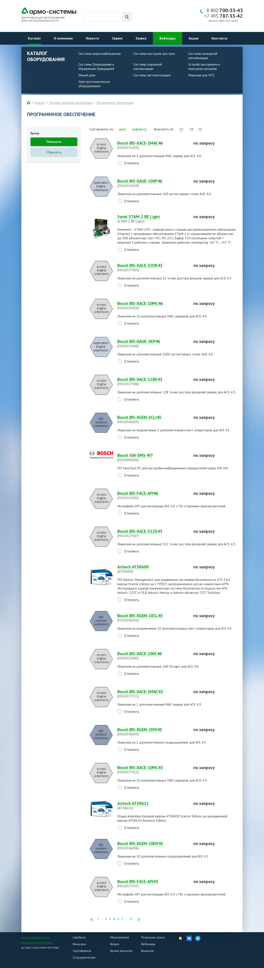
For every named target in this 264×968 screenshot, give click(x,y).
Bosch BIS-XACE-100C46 (152, 656)
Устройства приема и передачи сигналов (204, 66)
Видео (114, 944)
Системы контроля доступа (154, 53)
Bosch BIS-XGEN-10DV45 (152, 846)
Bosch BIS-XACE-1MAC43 (152, 694)
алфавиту (139, 129)
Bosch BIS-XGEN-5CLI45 (152, 419)
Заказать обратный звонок (223, 20)
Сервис (117, 38)
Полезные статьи (153, 937)
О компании (63, 38)
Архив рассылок (121, 951)
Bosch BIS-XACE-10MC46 (152, 306)
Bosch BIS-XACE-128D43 (152, 381)
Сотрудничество (84, 957)
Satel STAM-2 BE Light (152, 219)
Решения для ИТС (201, 75)
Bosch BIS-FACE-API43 (152, 884)
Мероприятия (119, 937)
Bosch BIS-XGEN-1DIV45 (152, 732)
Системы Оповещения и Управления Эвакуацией (96, 66)
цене (122, 129)
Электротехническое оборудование (94, 83)
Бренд (34, 133)
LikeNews (79, 937)
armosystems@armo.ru (35, 937)
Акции (194, 38)
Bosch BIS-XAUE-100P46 (152, 183)
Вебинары (167, 38)
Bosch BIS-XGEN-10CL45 (152, 618)
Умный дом (86, 75)
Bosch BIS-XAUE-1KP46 (152, 343)
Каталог (34, 38)
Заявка (141, 38)
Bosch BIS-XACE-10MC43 (152, 770)
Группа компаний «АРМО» (37, 942)
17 (131, 919)
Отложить (131, 163)
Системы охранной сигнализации (147, 66)
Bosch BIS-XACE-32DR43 (152, 268)
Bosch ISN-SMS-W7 (152, 457)
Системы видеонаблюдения (99, 53)
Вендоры (79, 944)
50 (200, 129)
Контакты (219, 38)
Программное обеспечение (115, 103)
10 (181, 129)
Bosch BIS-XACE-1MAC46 (152, 145)
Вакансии (147, 951)
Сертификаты (82, 951)
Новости (92, 38)
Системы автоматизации (152, 75)
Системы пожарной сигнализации (202, 55)
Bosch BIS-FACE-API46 (152, 495)
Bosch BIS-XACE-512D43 (152, 533)
